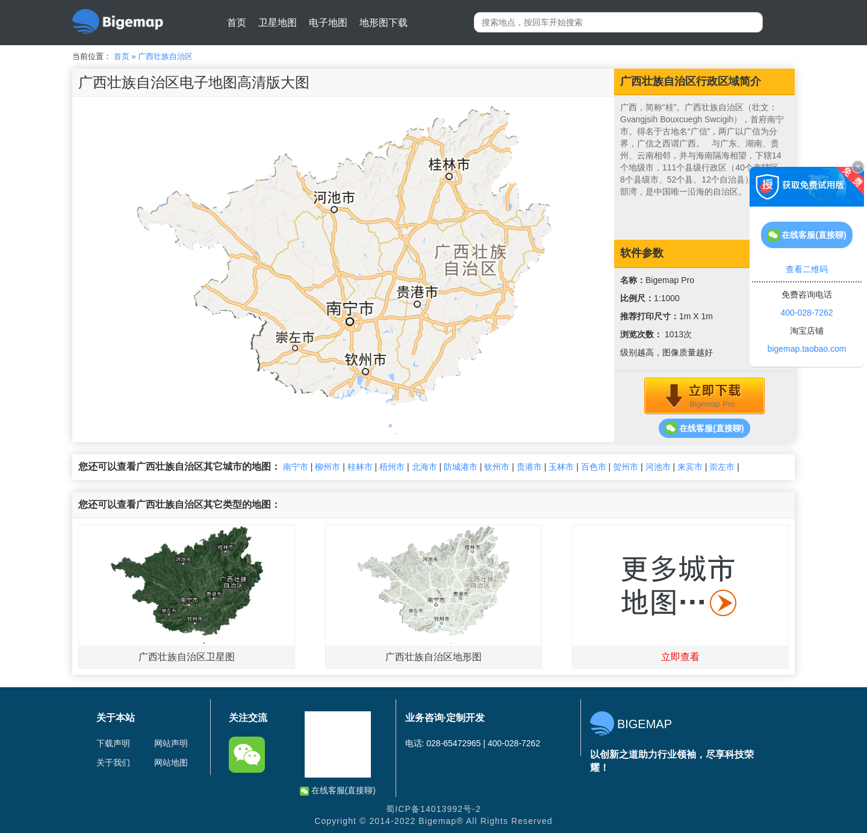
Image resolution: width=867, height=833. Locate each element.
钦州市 (496, 467)
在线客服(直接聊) (704, 428)
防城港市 (460, 467)
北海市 (424, 467)
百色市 (593, 467)
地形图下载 (383, 22)
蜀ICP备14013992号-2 (433, 809)
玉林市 (561, 467)
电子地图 (328, 22)
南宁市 (295, 467)
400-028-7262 (806, 312)
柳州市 (327, 467)
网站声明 (171, 743)
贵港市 (529, 467)
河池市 (658, 467)
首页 (236, 22)
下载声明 (113, 743)
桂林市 (360, 467)
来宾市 (690, 467)
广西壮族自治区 (165, 56)
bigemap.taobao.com (807, 349)
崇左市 (722, 467)
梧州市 (392, 467)
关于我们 (113, 762)
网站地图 (171, 762)
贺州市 (625, 467)
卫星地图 (277, 22)
